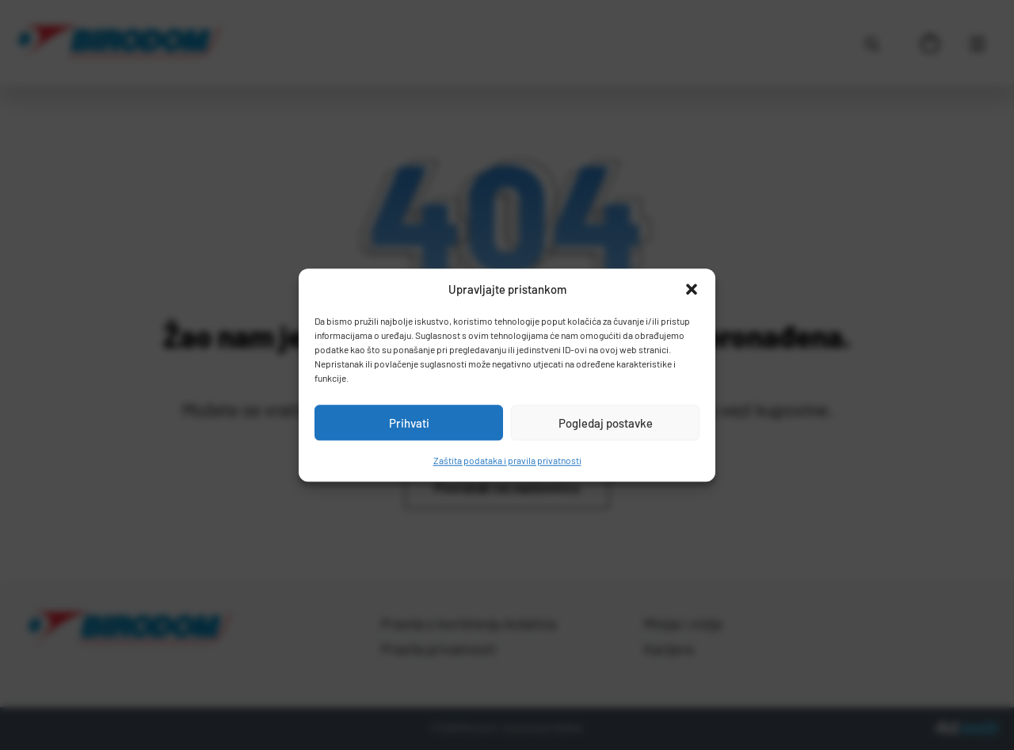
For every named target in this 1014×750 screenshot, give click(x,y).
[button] (692, 289)
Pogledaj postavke (605, 423)
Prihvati (409, 423)
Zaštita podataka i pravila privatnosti (507, 460)
